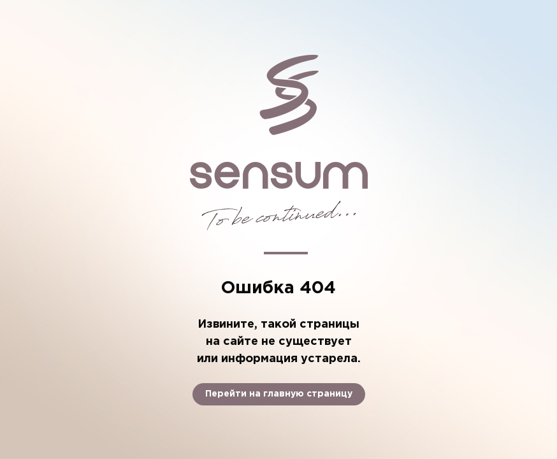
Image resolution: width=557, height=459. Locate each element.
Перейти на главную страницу (278, 394)
